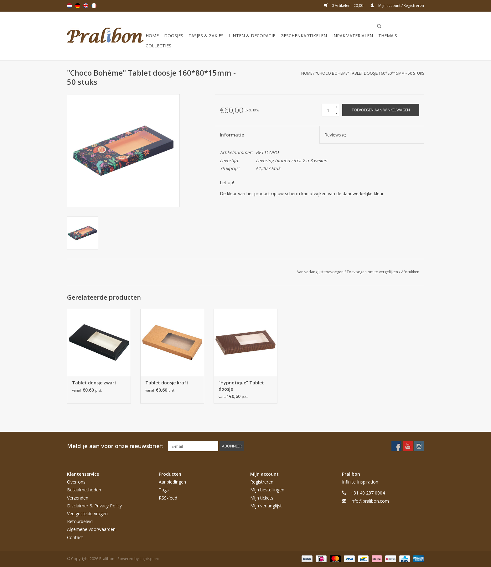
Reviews (335, 135)
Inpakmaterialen (352, 36)
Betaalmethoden (84, 490)
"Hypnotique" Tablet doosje (241, 386)
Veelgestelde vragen (87, 513)
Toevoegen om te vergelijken (373, 272)
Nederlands (69, 5)
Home (152, 36)
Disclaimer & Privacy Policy (94, 506)
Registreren (261, 482)
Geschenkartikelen (304, 36)
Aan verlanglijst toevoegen (320, 272)
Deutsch (77, 5)
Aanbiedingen (172, 482)
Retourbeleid (80, 521)
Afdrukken (410, 272)
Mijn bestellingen (267, 490)
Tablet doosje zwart (94, 383)
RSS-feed (168, 498)
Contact (75, 537)
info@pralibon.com (370, 501)
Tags (164, 490)
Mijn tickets (261, 498)
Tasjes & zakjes (206, 36)
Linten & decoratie (252, 36)
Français (93, 5)
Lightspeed (149, 558)
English (85, 5)
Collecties (158, 46)
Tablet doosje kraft (167, 383)
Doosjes (173, 36)
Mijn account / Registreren (397, 5)
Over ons (76, 482)
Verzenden (77, 498)
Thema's (387, 36)
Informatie (232, 135)
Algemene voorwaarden (91, 529)
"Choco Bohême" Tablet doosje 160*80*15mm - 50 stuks (369, 73)
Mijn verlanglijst (266, 506)
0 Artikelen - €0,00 (344, 5)
